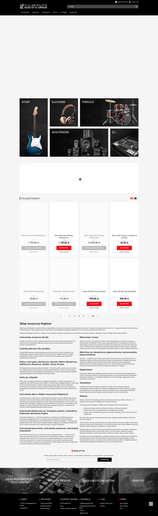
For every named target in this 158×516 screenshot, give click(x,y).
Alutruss (124, 240)
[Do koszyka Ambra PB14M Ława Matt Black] (94, 304)
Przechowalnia (45, 508)
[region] (79, 56)
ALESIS (64, 240)
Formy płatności (65, 503)
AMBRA (33, 296)
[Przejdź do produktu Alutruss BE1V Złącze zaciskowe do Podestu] (124, 219)
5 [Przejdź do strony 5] (83, 316)
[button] (34, 252)
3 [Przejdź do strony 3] (74, 316)
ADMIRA (33, 240)
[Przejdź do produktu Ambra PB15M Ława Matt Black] (124, 275)
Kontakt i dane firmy (106, 503)
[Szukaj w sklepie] (101, 6)
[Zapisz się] (105, 460)
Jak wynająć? (124, 503)
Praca (82, 510)
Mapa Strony (84, 513)
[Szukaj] (136, 6)
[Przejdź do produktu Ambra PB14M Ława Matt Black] (94, 275)
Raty (61, 506)
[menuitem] (25, 12)
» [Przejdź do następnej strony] (97, 316)
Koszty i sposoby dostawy (68, 508)
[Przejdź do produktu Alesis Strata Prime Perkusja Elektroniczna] (94, 219)
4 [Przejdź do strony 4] (79, 316)
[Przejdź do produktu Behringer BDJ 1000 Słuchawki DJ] (79, 186)
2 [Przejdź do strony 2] (69, 316)
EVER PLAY (94, 296)
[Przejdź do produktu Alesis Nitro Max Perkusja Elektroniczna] (64, 219)
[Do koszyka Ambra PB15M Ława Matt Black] (124, 304)
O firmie (102, 506)
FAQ (121, 508)
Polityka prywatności (86, 503)
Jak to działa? (124, 506)
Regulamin (24, 508)
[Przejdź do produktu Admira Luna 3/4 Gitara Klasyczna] (34, 219)
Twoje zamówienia (46, 503)
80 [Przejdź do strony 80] (93, 316)
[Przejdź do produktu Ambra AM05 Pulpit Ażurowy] (34, 275)
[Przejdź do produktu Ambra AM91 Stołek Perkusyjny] (64, 275)
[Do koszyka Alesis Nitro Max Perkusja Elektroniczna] (63, 248)
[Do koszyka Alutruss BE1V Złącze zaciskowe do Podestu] (124, 248)
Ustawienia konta (45, 506)
